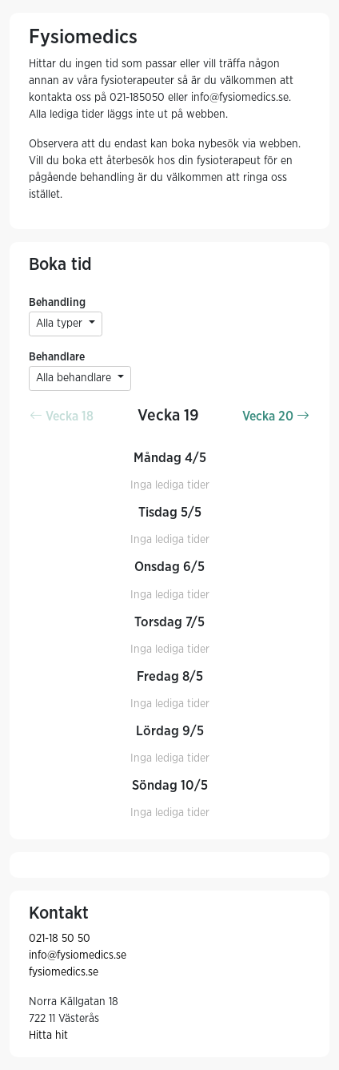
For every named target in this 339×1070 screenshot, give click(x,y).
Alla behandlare (75, 378)
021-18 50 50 (59, 938)
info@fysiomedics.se (77, 955)
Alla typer (61, 323)
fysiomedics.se (63, 972)
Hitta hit (48, 1035)
